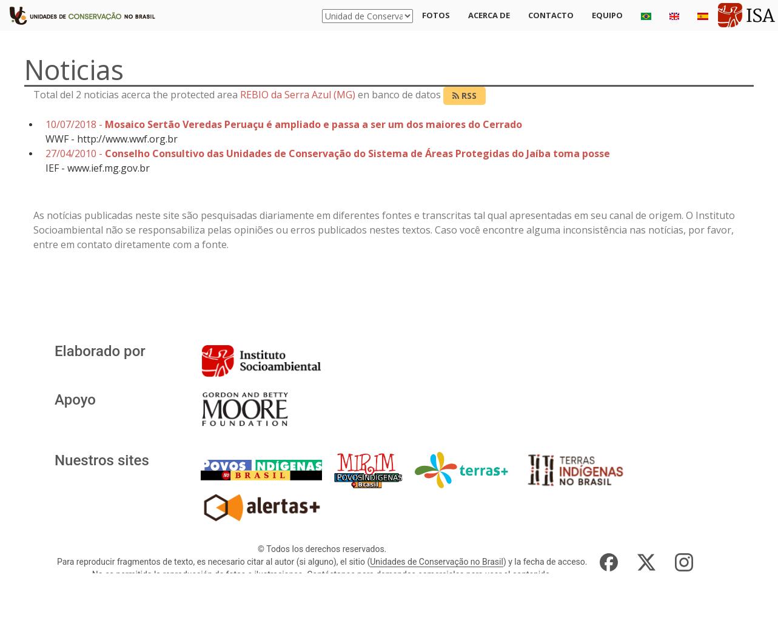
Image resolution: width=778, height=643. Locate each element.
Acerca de (489, 15)
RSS (464, 95)
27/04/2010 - (327, 153)
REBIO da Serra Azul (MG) (297, 94)
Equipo (607, 15)
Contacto (551, 15)
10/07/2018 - (283, 124)
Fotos (436, 15)
